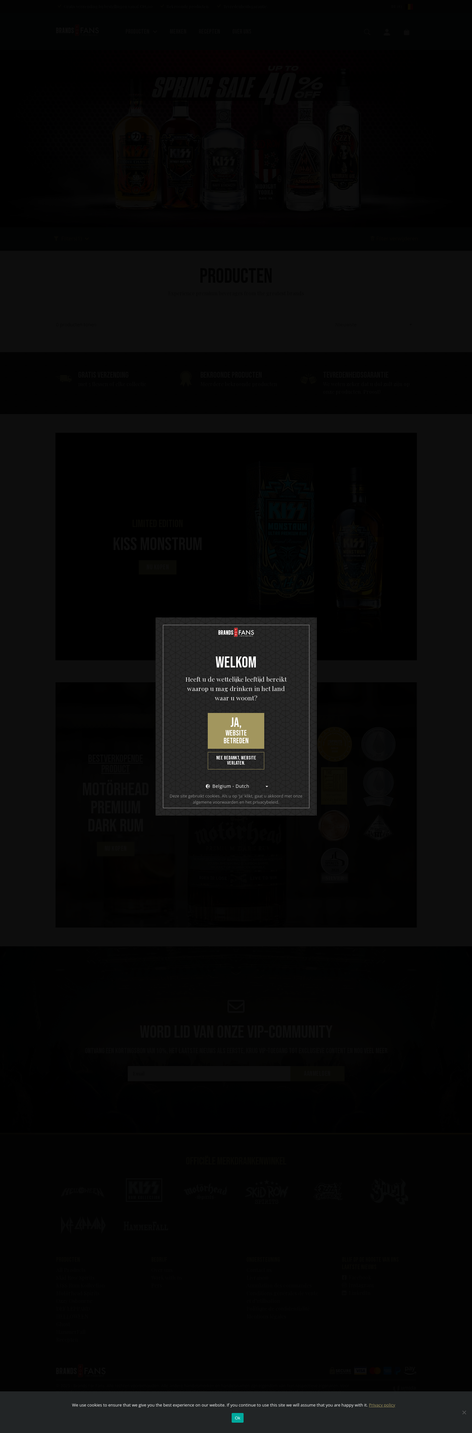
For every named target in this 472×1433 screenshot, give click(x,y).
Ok (237, 1418)
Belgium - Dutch (227, 786)
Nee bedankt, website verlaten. (236, 760)
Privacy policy (382, 1405)
